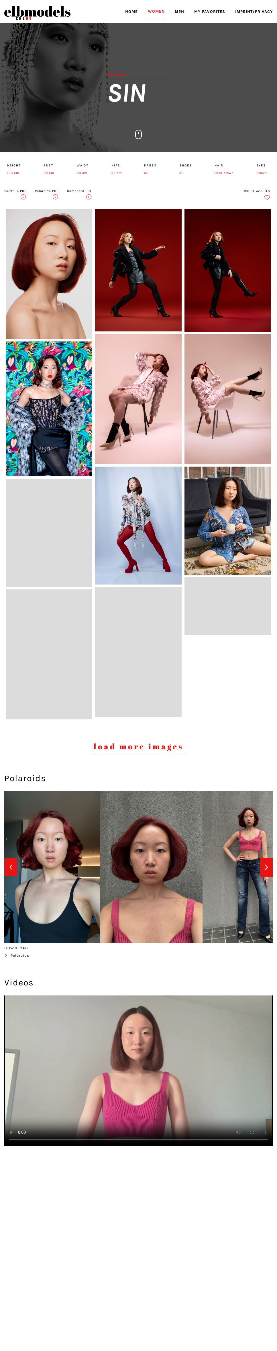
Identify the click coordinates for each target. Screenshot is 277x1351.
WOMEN (156, 11)
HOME (131, 11)
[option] (52, 867)
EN (29, 18)
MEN (179, 11)
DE (18, 18)
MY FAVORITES (209, 11)
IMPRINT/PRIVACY (254, 11)
